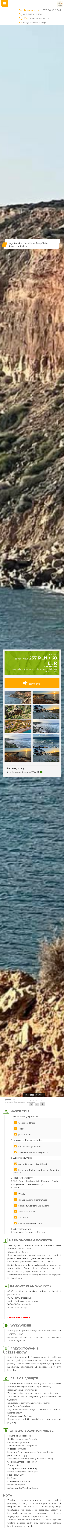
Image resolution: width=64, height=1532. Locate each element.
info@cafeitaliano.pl (34, 22)
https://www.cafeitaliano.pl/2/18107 (22, 772)
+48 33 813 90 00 (40, 18)
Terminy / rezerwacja (32, 683)
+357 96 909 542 (51, 10)
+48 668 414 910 (32, 14)
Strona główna (10, 1099)
